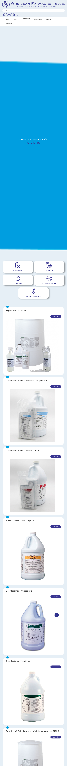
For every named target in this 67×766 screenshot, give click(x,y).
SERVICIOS (49, 19)
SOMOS (16, 19)
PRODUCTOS (26, 18)
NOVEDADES (38, 19)
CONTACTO (9, 24)
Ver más (55, 316)
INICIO (7, 19)
